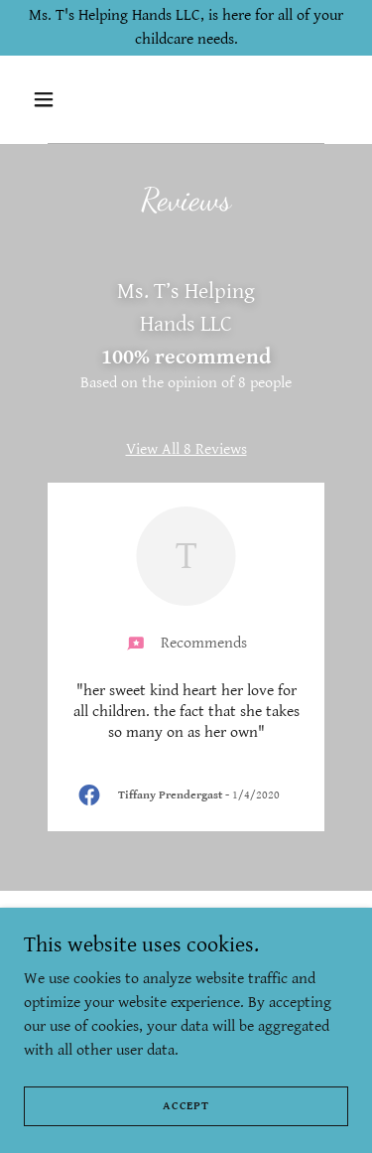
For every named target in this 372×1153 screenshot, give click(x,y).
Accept (186, 1105)
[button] (48, 99)
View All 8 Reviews (186, 449)
